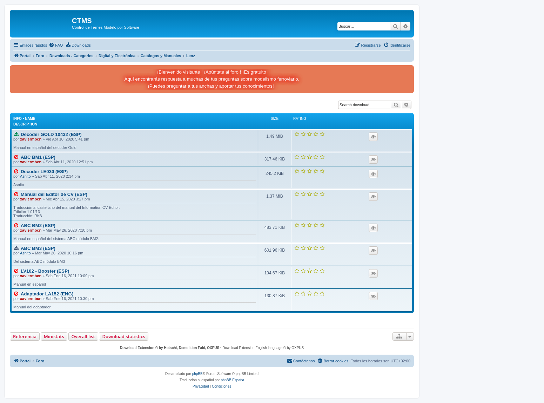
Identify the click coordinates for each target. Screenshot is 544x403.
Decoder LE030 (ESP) (44, 171)
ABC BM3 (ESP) (38, 248)
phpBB (197, 374)
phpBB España (232, 380)
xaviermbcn (30, 139)
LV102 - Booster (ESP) (45, 271)
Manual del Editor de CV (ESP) (54, 194)
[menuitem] (56, 45)
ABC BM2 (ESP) (38, 225)
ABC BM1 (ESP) (38, 157)
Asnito (25, 176)
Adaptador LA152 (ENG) (47, 293)
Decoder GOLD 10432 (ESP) (51, 134)
